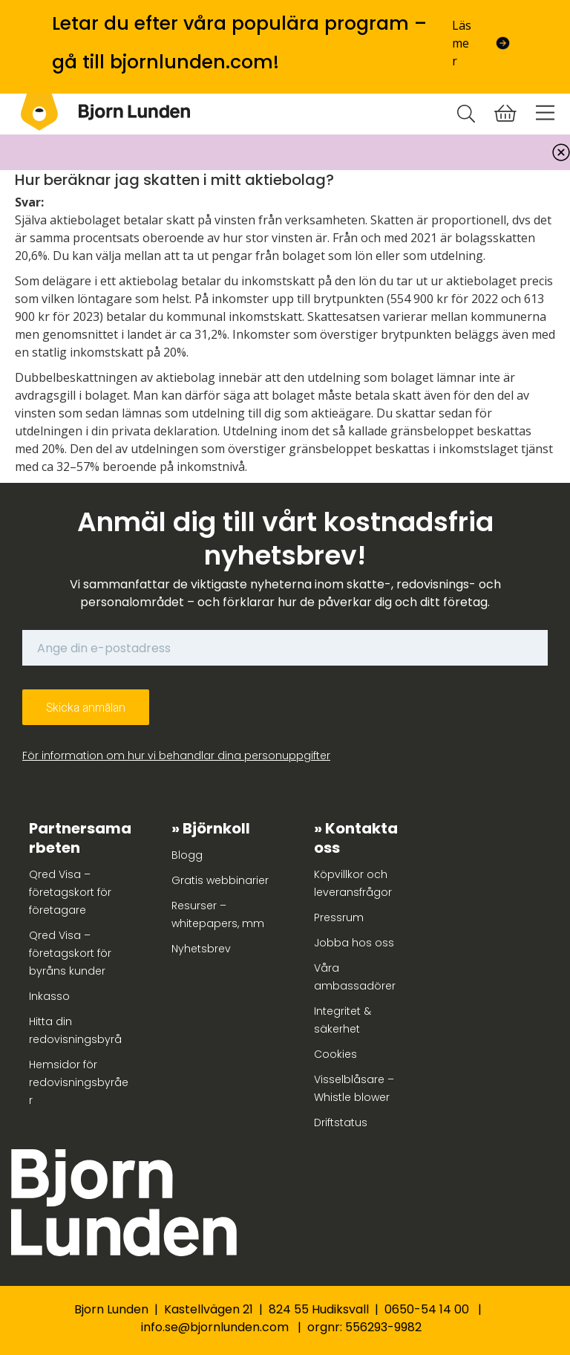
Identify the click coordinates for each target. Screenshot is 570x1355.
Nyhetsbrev (201, 948)
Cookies (335, 1054)
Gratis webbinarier (220, 880)
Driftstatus (340, 1122)
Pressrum (339, 917)
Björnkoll (216, 828)
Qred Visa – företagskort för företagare (70, 892)
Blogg (187, 855)
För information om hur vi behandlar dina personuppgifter (176, 755)
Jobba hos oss (354, 942)
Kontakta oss (356, 838)
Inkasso (49, 996)
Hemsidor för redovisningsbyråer (78, 1082)
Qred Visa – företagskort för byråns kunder (70, 953)
